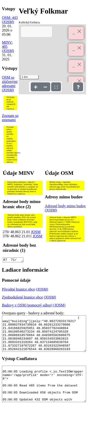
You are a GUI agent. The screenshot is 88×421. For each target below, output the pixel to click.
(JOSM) (8, 22)
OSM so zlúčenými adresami (10, 81)
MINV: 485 (7, 44)
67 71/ (13, 260)
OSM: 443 (10, 18)
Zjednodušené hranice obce (22, 298)
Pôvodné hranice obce (18, 290)
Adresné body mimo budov (65, 206)
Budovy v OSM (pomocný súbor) (27, 306)
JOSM (36, 232)
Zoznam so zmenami (10, 118)
